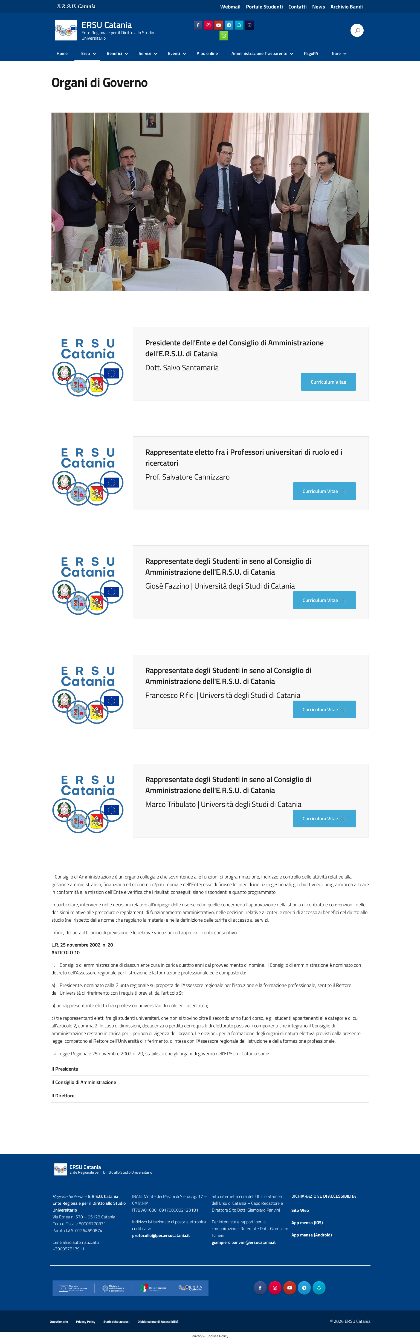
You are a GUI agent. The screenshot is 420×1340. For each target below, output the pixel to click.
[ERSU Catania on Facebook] (198, 25)
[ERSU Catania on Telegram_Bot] (239, 25)
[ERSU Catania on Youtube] (218, 25)
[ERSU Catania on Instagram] (208, 25)
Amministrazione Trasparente (259, 53)
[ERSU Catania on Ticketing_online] (223, 35)
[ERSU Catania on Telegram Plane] (229, 25)
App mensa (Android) (311, 1235)
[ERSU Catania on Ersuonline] (249, 25)
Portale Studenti (264, 6)
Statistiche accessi (116, 1321)
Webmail (230, 6)
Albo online (207, 53)
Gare (336, 53)
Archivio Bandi (347, 6)
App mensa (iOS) (307, 1222)
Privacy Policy (85, 1321)
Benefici (114, 53)
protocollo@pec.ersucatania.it (161, 1235)
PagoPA (311, 53)
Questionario (59, 1321)
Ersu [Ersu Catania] (85, 53)
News (318, 6)
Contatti (297, 6)
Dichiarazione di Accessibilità (158, 1321)
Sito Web (300, 1210)
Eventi (174, 53)
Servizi (145, 53)
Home (62, 53)
